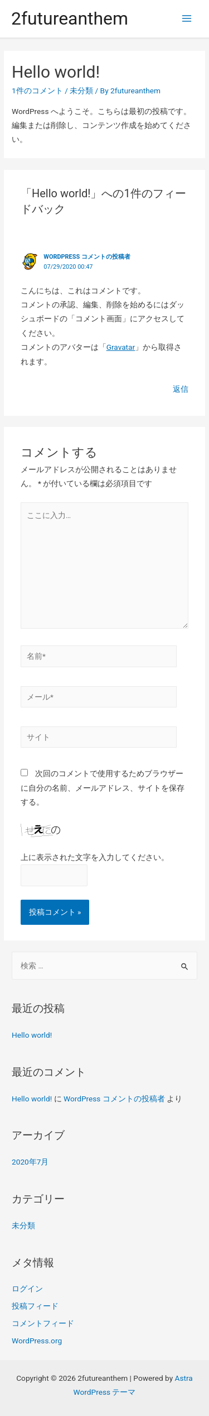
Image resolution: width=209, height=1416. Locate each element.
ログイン (27, 1288)
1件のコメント (37, 90)
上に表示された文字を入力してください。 (95, 857)
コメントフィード (43, 1323)
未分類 (81, 90)
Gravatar (120, 347)
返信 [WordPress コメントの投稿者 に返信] (180, 388)
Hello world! (32, 1034)
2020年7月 (30, 1161)
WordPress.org (37, 1340)
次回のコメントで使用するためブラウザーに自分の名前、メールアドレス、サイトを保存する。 (102, 787)
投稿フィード (35, 1305)
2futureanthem (69, 18)
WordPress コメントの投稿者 (86, 256)
